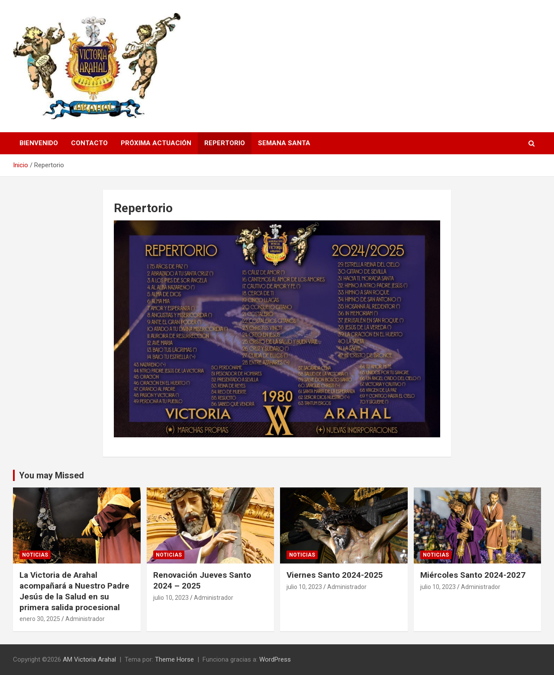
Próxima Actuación (156, 143)
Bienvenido (38, 143)
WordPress (275, 659)
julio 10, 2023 (171, 597)
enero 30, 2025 (39, 618)
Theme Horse (174, 659)
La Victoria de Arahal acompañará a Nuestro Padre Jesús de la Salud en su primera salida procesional (74, 591)
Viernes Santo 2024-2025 (335, 575)
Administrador (85, 618)
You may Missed (51, 475)
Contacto (89, 143)
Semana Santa (284, 143)
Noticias (35, 555)
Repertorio (224, 143)
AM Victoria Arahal (89, 659)
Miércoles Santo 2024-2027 (472, 575)
